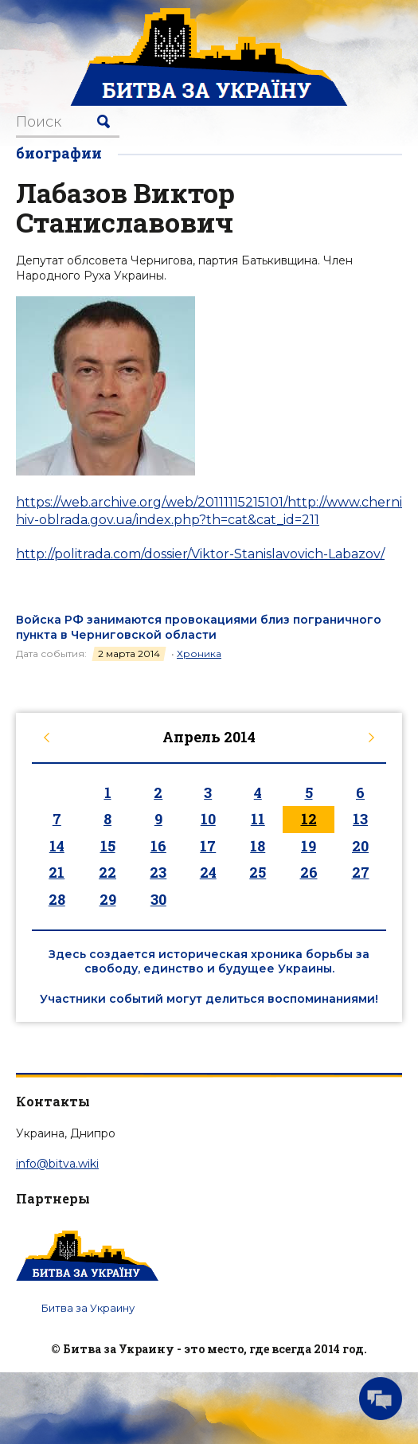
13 (360, 818)
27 (360, 872)
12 (309, 818)
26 (309, 872)
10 (208, 818)
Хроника (199, 653)
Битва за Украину (88, 1307)
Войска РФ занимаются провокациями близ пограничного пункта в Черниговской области (198, 626)
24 (208, 872)
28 (57, 899)
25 (257, 872)
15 (107, 845)
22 (107, 872)
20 (360, 845)
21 (56, 872)
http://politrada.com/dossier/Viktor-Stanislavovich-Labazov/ (200, 554)
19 (308, 845)
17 (208, 845)
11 (258, 818)
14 (56, 845)
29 (108, 899)
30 (158, 899)
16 (158, 845)
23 (158, 872)
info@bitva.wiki (57, 1163)
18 (257, 845)
